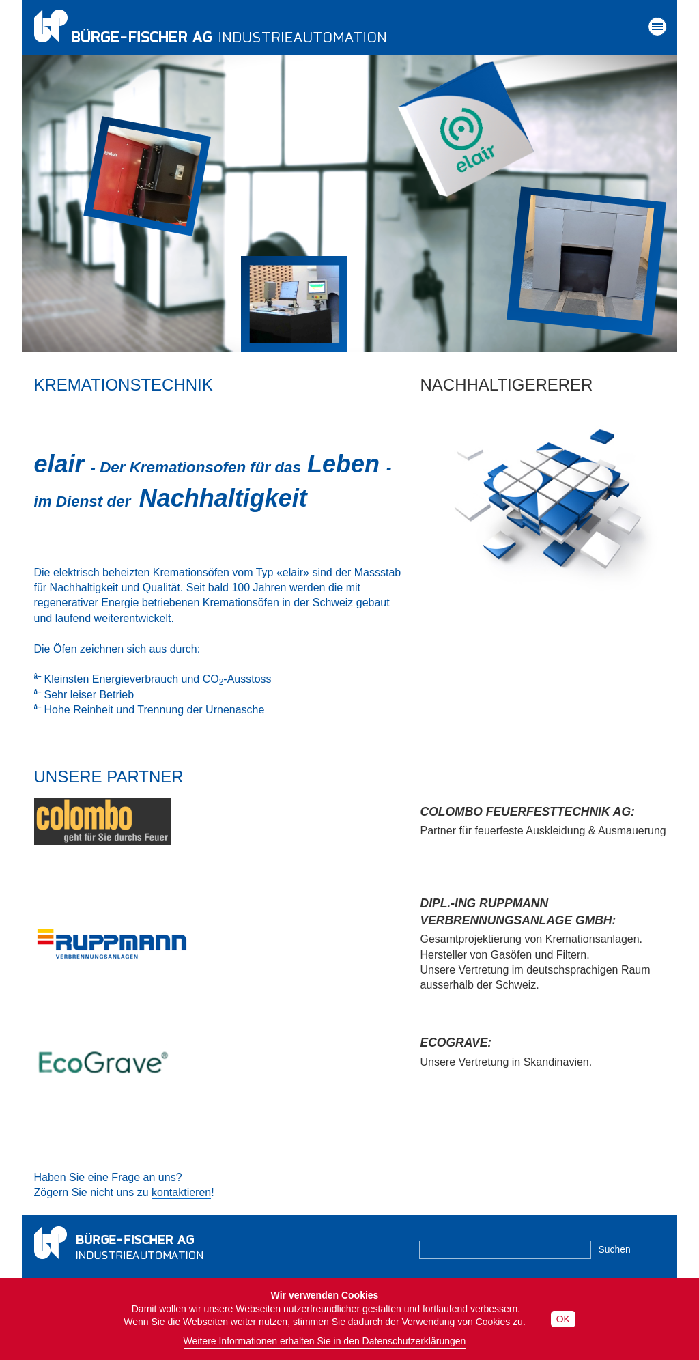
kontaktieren (181, 1192)
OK (563, 1319)
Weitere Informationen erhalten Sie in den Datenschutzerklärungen (325, 1340)
